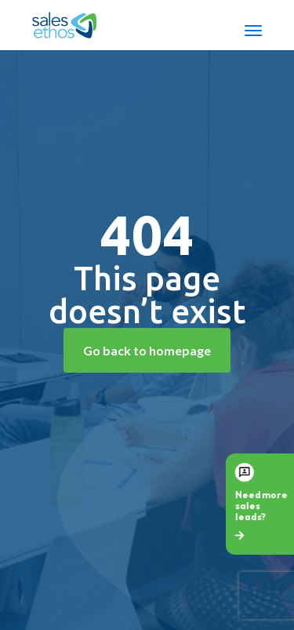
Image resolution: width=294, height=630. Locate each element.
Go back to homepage (147, 350)
